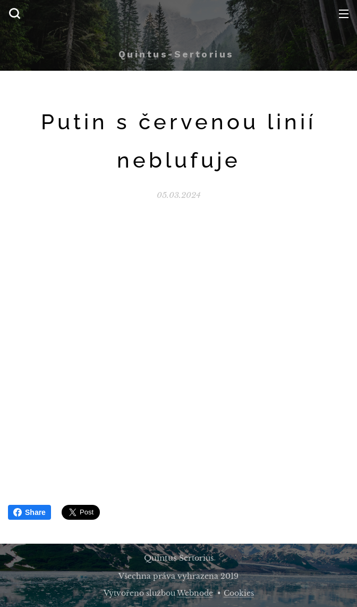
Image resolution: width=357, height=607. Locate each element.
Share (29, 512)
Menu (343, 13)
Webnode (195, 593)
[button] (14, 13)
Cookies (239, 593)
